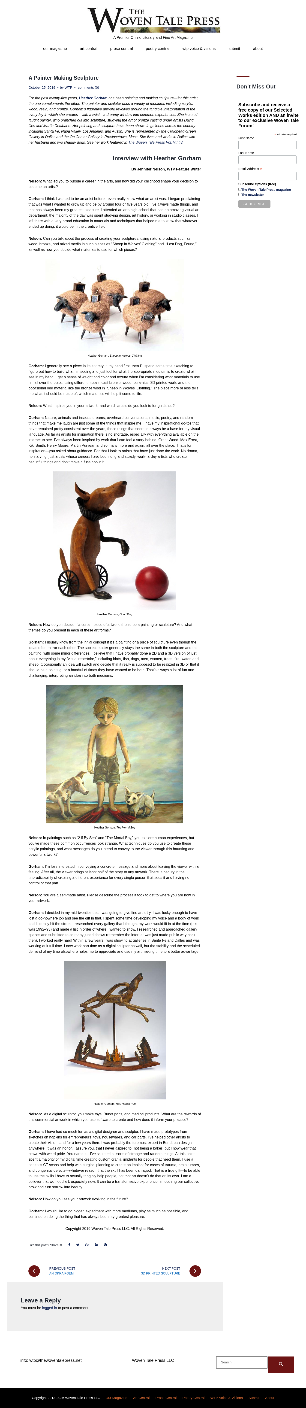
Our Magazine (55, 49)
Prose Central (121, 49)
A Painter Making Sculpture (64, 78)
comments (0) (88, 87)
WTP (68, 87)
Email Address (250, 169)
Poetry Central (158, 49)
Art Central (88, 49)
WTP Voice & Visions (199, 49)
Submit (234, 49)
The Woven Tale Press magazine (266, 189)
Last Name (246, 153)
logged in (49, 1308)
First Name (246, 138)
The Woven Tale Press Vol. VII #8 (155, 142)
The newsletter (252, 195)
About (258, 49)
